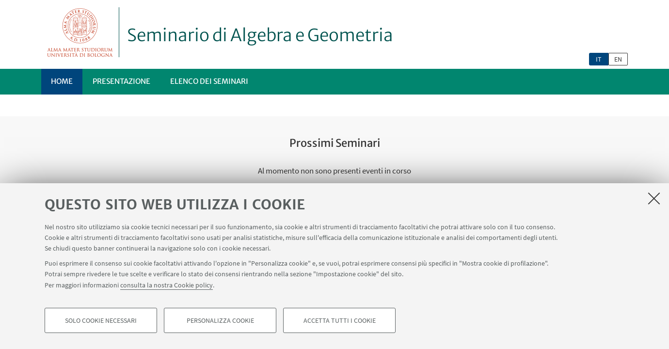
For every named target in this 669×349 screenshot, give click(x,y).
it (599, 59)
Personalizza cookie (220, 322)
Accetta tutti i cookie (339, 322)
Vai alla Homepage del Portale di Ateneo (80, 32)
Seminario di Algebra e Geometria (260, 35)
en (618, 59)
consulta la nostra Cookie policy (166, 287)
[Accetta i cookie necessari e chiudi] (654, 200)
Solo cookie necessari (101, 322)
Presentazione (121, 81)
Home (62, 81)
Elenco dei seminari (209, 81)
